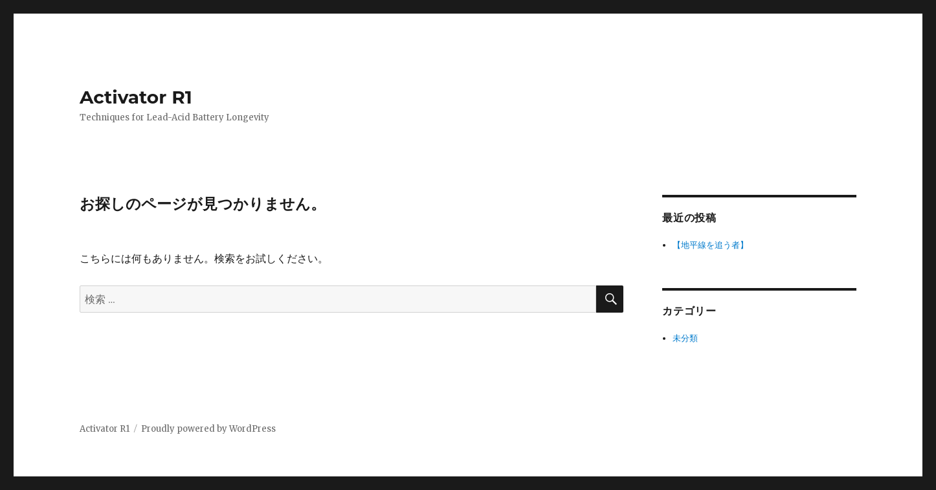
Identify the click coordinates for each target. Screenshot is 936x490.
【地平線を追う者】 (710, 245)
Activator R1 (136, 97)
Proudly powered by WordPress (208, 428)
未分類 (685, 338)
